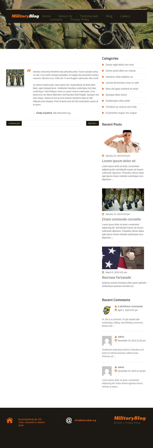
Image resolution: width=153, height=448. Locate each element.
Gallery (125, 16)
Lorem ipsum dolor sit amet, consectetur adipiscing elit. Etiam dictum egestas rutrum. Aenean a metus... (122, 383)
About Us (65, 16)
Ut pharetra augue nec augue (121, 113)
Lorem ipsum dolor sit (119, 161)
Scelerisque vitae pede (118, 101)
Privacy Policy (79, 19)
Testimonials (89, 16)
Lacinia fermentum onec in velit (122, 83)
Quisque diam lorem (116, 95)
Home (46, 16)
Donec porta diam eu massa (121, 70)
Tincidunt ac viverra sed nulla (121, 107)
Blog (109, 16)
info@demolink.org (81, 420)
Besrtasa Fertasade (116, 277)
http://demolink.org (61, 113)
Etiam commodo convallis (121, 219)
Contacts (56, 19)
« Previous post (14, 123)
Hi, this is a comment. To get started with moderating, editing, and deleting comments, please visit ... (122, 322)
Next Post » (92, 123)
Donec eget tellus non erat (120, 64)
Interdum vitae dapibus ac (119, 77)
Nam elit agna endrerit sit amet (122, 89)
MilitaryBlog (130, 417)
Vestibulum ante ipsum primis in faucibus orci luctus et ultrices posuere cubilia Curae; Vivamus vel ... (123, 352)
